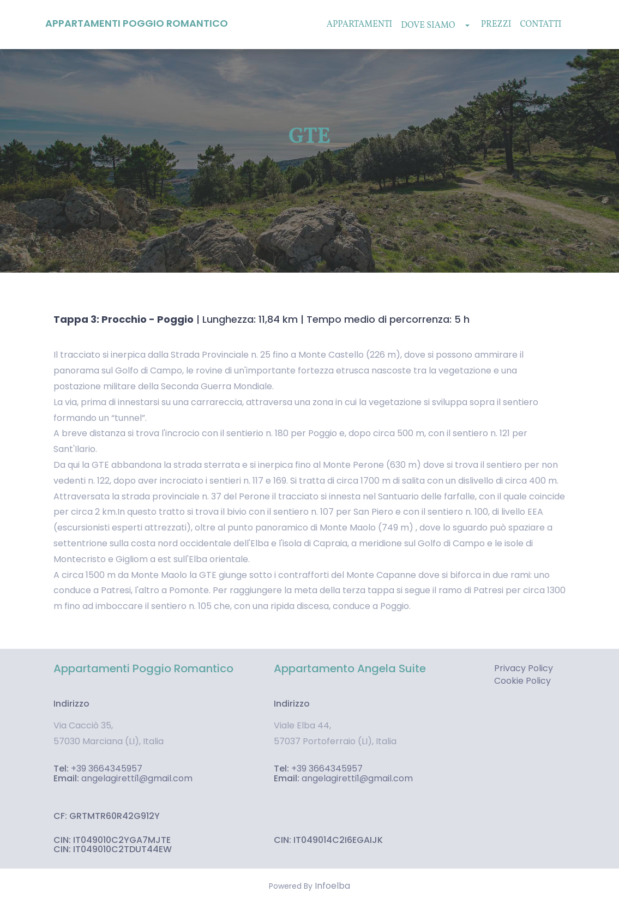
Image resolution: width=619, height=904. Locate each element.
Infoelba (332, 885)
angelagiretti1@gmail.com (137, 779)
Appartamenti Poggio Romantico (136, 23)
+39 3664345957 (106, 769)
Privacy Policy (523, 668)
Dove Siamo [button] (435, 26)
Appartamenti (360, 25)
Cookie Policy (522, 681)
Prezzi (496, 25)
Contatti (540, 25)
